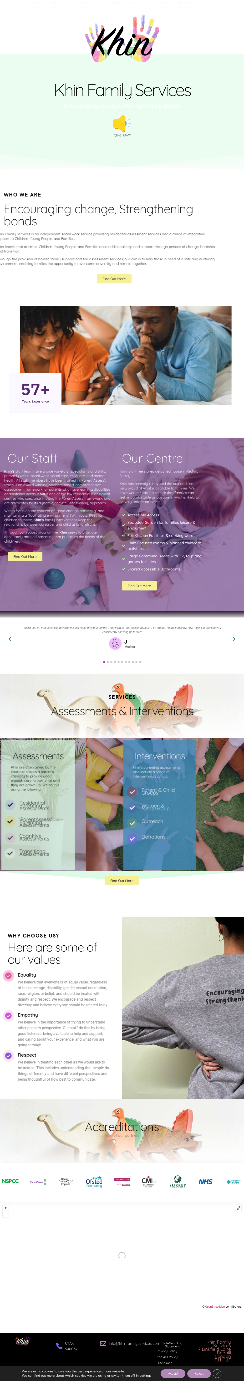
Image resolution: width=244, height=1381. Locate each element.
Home (35, 7)
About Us (57, 7)
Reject (199, 1373)
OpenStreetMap (215, 1306)
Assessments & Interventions (122, 7)
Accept (173, 1373)
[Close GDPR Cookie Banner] (217, 1373)
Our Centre (83, 7)
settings (146, 1376)
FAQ (211, 7)
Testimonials (187, 7)
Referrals (160, 7)
